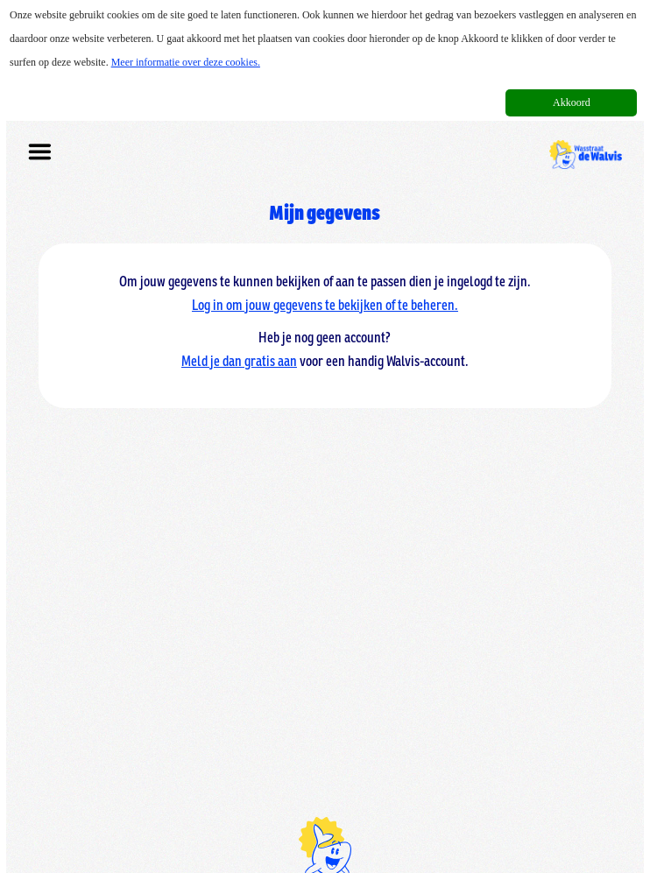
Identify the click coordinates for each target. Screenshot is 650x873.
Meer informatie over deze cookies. (185, 62)
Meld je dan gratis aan (239, 357)
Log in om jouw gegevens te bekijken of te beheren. (325, 301)
